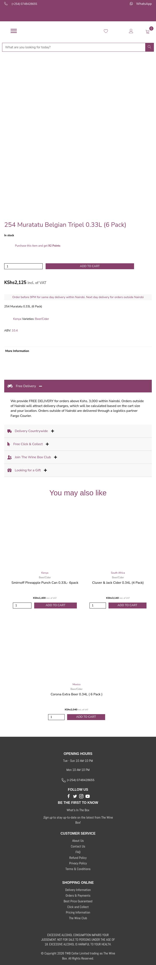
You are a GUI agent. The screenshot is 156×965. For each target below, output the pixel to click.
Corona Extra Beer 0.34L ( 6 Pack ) (77, 694)
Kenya (17, 319)
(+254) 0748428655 (24, 4)
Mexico (77, 684)
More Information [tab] (17, 351)
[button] (68, 796)
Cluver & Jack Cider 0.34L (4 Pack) (118, 582)
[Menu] (14, 31)
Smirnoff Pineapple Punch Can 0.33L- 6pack (44, 582)
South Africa (118, 572)
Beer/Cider (42, 319)
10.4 (15, 330)
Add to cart (90, 266)
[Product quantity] (23, 266)
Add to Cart (55, 605)
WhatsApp (144, 4)
